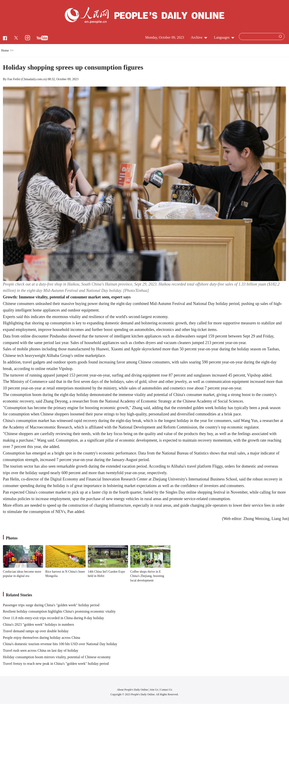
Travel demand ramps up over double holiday (36, 631)
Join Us (154, 689)
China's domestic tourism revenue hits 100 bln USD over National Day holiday (60, 644)
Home (5, 50)
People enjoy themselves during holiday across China (41, 638)
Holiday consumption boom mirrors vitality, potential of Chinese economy (57, 657)
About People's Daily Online (132, 689)
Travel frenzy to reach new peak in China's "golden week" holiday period (56, 663)
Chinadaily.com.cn (34, 79)
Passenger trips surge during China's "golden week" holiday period (51, 605)
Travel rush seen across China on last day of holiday (40, 650)
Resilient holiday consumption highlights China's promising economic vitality (59, 611)
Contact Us (166, 689)
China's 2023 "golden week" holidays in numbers (38, 624)
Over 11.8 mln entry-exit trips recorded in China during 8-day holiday (53, 618)
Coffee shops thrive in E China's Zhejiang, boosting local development (147, 576)
